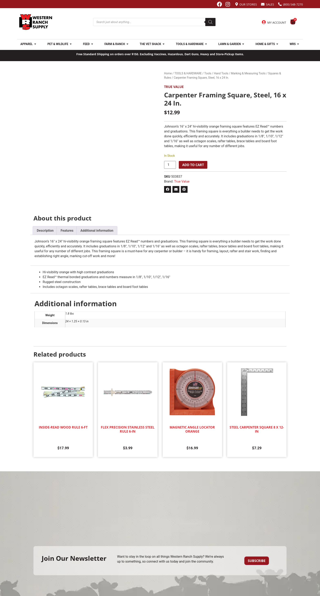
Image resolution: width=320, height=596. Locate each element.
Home (168, 73)
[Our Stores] (236, 4)
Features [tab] (67, 230)
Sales (270, 4)
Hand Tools (221, 73)
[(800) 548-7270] (280, 4)
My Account (276, 22)
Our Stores (248, 4)
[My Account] (264, 22)
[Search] (210, 22)
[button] (167, 189)
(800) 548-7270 (293, 4)
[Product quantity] (170, 165)
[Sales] (262, 4)
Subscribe (257, 561)
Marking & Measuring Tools (248, 73)
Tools (207, 73)
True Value (174, 87)
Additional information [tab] (96, 230)
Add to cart (193, 165)
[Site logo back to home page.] (35, 22)
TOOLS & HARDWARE (188, 73)
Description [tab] (45, 230)
